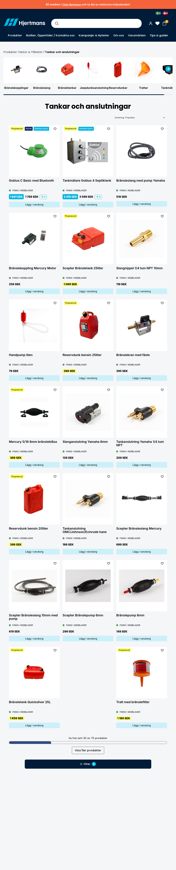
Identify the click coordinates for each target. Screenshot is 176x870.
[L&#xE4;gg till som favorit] (55, 129)
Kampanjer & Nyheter (94, 35)
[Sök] (56, 23)
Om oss (118, 35)
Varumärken (137, 35)
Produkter (15, 35)
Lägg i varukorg (34, 204)
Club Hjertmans (72, 4)
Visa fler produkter (88, 750)
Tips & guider (159, 35)
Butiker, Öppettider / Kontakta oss (50, 35)
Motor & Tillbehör (31, 52)
